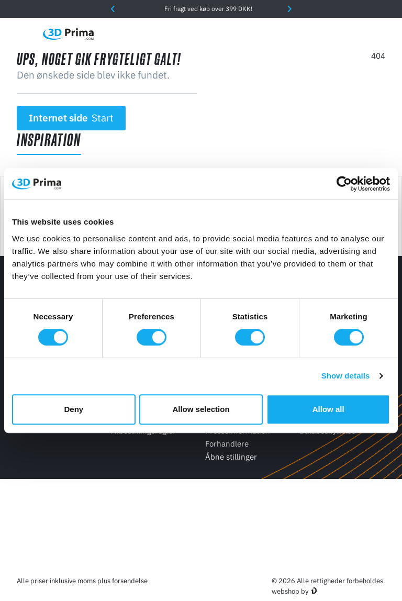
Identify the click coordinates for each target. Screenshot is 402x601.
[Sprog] (291, 33)
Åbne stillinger (231, 457)
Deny (73, 409)
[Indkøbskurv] (379, 34)
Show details (345, 375)
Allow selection (200, 409)
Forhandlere (227, 444)
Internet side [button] (71, 118)
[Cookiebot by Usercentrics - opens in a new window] (344, 184)
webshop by (290, 591)
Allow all (328, 409)
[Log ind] (357, 34)
